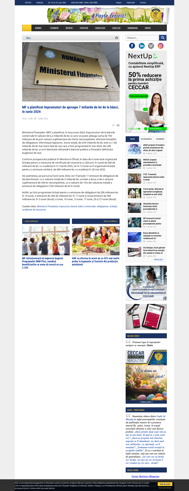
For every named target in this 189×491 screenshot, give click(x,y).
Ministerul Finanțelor (47, 206)
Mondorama (133, 27)
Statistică (84, 27)
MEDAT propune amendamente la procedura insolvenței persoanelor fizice (152, 163)
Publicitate (131, 2)
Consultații (100, 27)
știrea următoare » (111, 221)
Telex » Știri (27, 118)
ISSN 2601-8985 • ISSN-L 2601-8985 (84, 2)
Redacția (39, 2)
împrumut (64, 206)
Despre (118, 2)
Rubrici (39, 27)
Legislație (116, 27)
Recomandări (146, 139)
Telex (28, 38)
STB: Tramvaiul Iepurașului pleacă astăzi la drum (153, 177)
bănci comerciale (87, 206)
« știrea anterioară (31, 221)
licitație (113, 206)
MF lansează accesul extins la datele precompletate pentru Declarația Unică (152, 222)
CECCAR (28, 2)
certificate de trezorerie (34, 209)
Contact (143, 2)
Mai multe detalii (165, 488)
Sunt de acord (165, 484)
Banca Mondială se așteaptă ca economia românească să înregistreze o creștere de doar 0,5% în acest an (154, 238)
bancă (74, 206)
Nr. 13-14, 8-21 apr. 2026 (57, 2)
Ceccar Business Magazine (145, 476)
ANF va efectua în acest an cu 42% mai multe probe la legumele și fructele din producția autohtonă (95, 261)
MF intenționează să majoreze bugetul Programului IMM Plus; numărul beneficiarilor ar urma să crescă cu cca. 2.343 (43, 263)
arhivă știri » (159, 259)
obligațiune (102, 206)
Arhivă (148, 27)
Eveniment (54, 27)
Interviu (69, 27)
